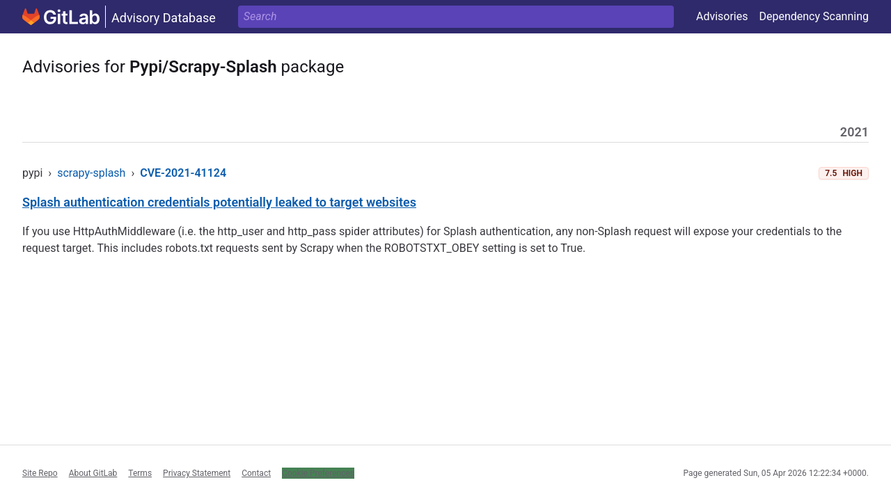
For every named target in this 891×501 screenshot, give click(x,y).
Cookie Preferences (318, 473)
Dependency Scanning (814, 16)
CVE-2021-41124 (183, 173)
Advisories (722, 16)
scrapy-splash (91, 173)
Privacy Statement (196, 473)
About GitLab (93, 473)
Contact (256, 473)
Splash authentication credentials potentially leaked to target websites (219, 202)
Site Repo (40, 473)
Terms (140, 473)
